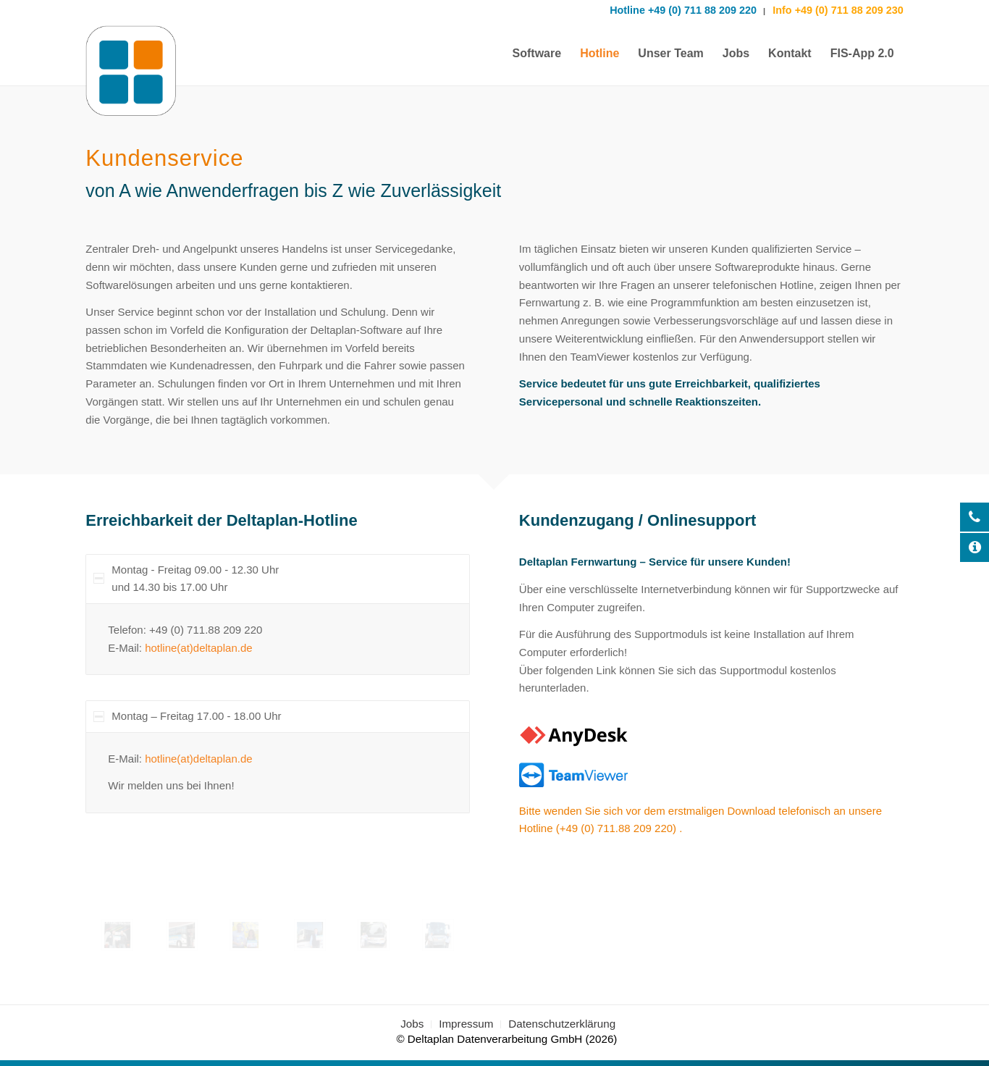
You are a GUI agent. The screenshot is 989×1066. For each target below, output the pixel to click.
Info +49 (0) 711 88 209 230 (836, 10)
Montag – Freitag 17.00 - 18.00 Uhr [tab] (187, 716)
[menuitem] (537, 53)
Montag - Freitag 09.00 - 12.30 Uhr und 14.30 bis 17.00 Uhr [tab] (186, 578)
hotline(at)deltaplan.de (198, 648)
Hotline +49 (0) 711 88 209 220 (683, 10)
